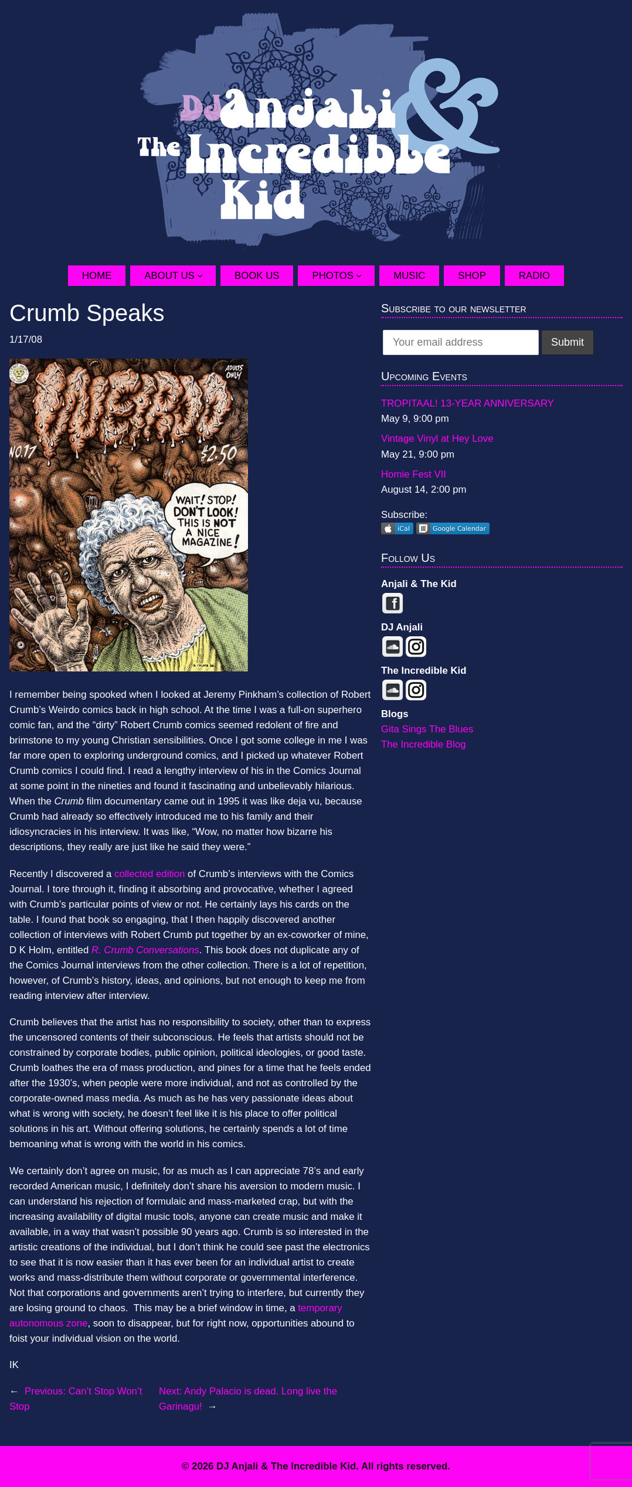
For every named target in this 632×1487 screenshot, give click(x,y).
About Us (169, 275)
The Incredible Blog (423, 744)
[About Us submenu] (206, 275)
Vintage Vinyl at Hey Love (437, 438)
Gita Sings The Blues (427, 729)
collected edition (149, 873)
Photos (333, 275)
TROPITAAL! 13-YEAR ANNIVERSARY (467, 403)
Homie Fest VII (413, 474)
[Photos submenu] (365, 275)
